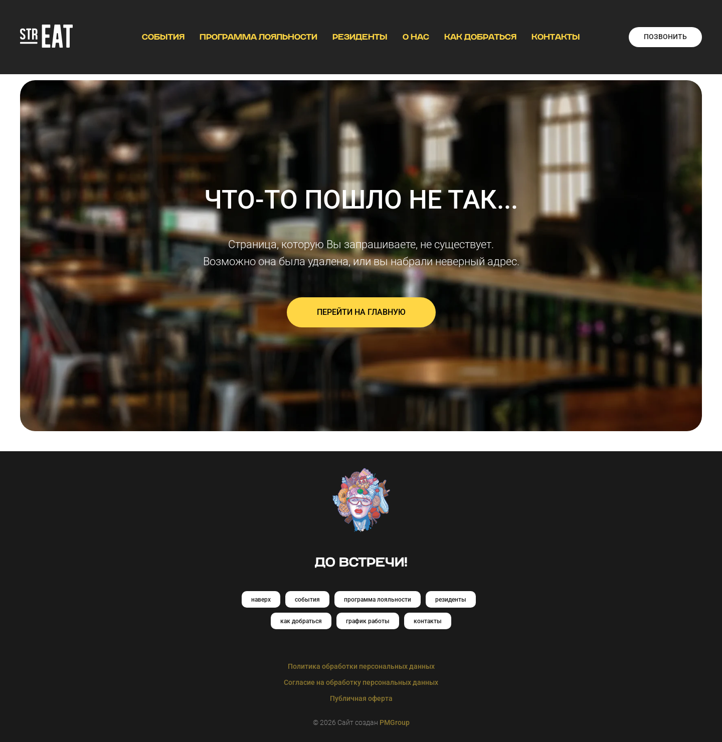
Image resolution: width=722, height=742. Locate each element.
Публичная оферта (361, 698)
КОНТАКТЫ (555, 37)
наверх (261, 599)
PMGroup (395, 722)
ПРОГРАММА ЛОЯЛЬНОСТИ (258, 37)
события (307, 599)
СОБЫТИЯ (163, 37)
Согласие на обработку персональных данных (361, 682)
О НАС (416, 37)
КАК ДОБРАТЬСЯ (480, 37)
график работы (368, 621)
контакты (428, 621)
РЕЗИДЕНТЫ (360, 37)
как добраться (301, 621)
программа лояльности (377, 599)
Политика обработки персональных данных (361, 666)
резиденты (450, 599)
